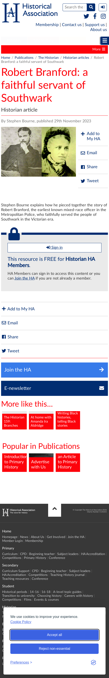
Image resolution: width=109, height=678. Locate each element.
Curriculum (9, 554)
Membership (47, 25)
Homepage (9, 537)
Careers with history (78, 595)
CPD (23, 554)
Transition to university (18, 595)
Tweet (89, 181)
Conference (57, 558)
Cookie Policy (20, 622)
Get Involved (56, 537)
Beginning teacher (42, 554)
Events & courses (46, 599)
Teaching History (46, 49)
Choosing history (49, 595)
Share (89, 167)
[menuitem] (14, 41)
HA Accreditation (93, 554)
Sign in (54, 247)
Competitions (11, 558)
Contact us (72, 25)
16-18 (46, 592)
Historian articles (76, 57)
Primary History (15, 49)
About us (98, 30)
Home (5, 57)
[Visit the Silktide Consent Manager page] (93, 662)
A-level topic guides (67, 592)
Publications (24, 57)
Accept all (54, 635)
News (24, 537)
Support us (95, 25)
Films (28, 599)
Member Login (12, 541)
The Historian (75, 49)
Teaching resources (15, 578)
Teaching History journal (67, 575)
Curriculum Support (15, 571)
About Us (37, 537)
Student (72, 41)
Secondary (43, 41)
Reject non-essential (54, 648)
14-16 (34, 592)
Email (88, 153)
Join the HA (24, 278)
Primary (14, 41)
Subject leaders (68, 554)
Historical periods (14, 592)
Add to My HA (90, 136)
